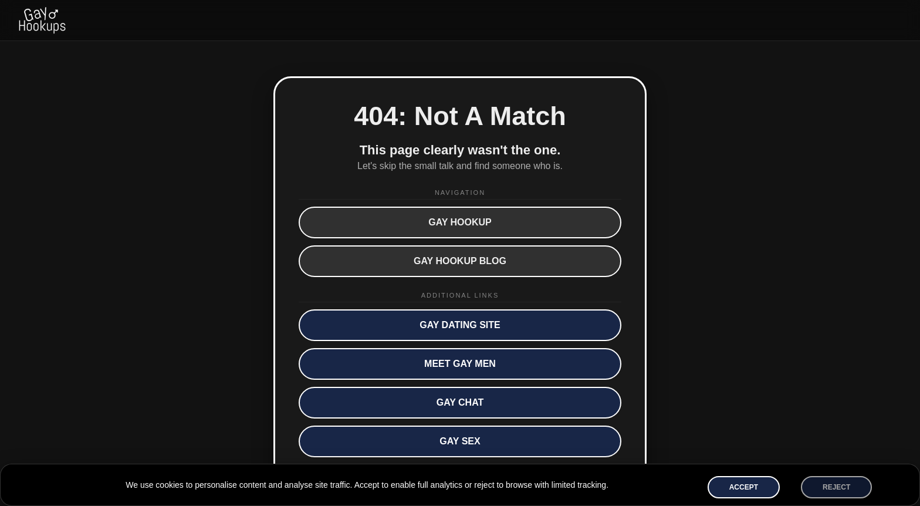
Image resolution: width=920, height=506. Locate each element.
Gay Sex (459, 441)
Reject (836, 487)
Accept (743, 487)
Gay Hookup (460, 222)
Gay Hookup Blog (460, 261)
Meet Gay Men (460, 364)
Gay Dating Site (460, 325)
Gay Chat (460, 402)
